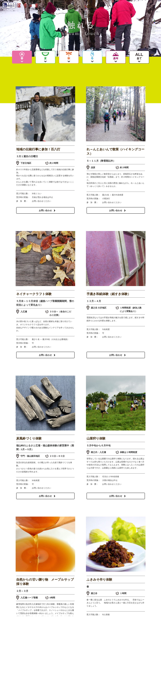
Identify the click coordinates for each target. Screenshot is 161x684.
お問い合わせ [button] (47, 210)
